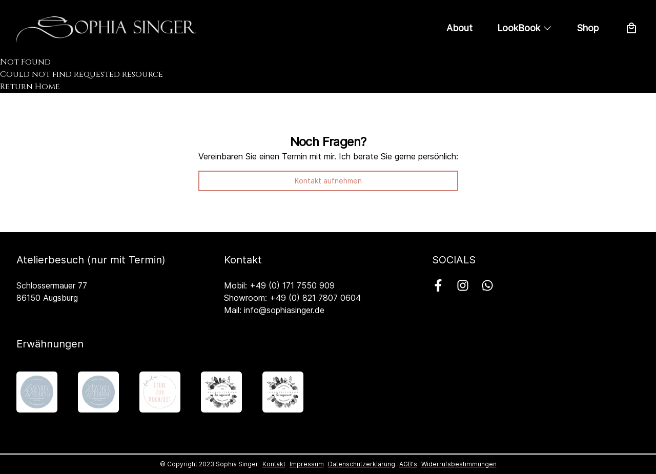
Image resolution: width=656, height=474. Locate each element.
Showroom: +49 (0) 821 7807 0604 (292, 298)
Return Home (30, 86)
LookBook (524, 28)
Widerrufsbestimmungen (459, 464)
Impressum (307, 464)
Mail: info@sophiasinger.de (274, 310)
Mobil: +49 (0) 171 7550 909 (279, 285)
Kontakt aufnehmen (328, 180)
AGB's (408, 464)
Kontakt (273, 464)
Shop (588, 28)
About (459, 28)
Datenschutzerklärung (361, 464)
